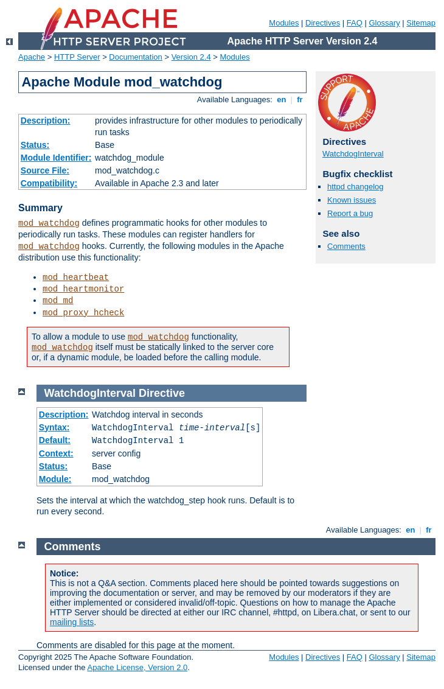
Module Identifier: (56, 158)
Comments (346, 246)
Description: (46, 120)
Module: (55, 479)
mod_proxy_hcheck (83, 313)
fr (300, 99)
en (281, 99)
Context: (56, 453)
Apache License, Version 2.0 (137, 667)
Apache (31, 56)
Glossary (384, 22)
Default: (55, 440)
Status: (35, 145)
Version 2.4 (191, 56)
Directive (162, 393)
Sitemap (420, 22)
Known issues (351, 200)
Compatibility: (49, 183)
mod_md (58, 301)
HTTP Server (77, 56)
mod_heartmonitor (83, 289)
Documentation (135, 56)
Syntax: (54, 427)
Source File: (45, 170)
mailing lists (72, 622)
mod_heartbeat (76, 277)
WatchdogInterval (353, 153)
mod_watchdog (49, 223)
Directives (322, 22)
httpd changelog (355, 186)
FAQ (354, 22)
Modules (284, 22)
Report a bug (350, 213)
